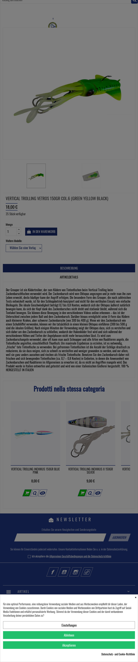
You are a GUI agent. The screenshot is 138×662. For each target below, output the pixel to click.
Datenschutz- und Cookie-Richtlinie (118, 654)
